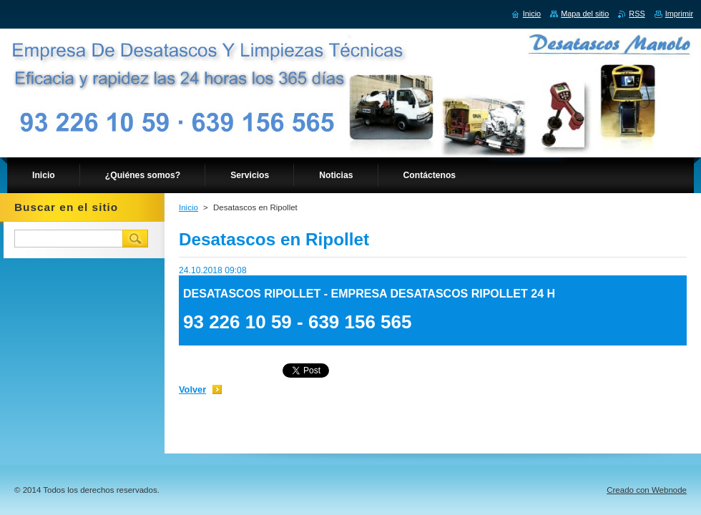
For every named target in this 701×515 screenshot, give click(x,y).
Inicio (188, 207)
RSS (636, 13)
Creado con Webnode (647, 490)
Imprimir (679, 13)
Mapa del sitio (585, 13)
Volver (192, 389)
